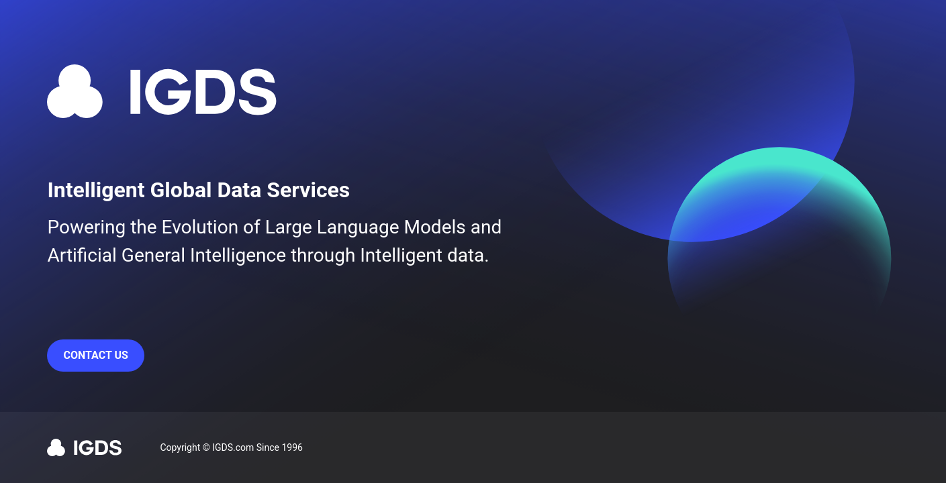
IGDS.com (233, 447)
